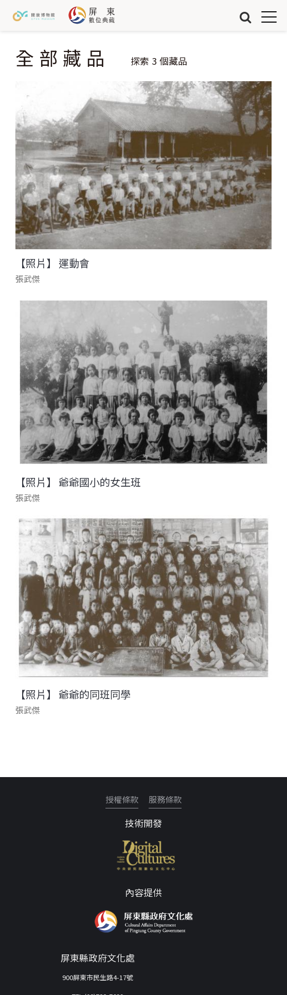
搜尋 (245, 16)
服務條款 (165, 799)
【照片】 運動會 (52, 263)
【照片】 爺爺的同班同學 (73, 694)
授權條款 (121, 799)
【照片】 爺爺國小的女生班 (78, 482)
